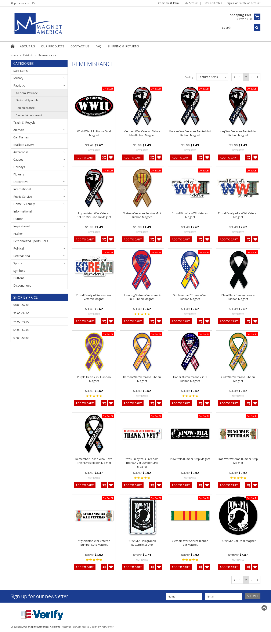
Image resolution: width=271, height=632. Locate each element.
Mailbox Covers (24, 145)
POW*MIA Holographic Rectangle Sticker (142, 542)
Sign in (231, 3)
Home (14, 55)
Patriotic (28, 55)
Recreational (21, 256)
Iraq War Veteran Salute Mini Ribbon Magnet (238, 133)
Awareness (20, 152)
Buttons (18, 278)
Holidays (19, 167)
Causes (18, 159)
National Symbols (27, 100)
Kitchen (18, 234)
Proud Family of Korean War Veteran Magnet (94, 297)
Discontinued (22, 285)
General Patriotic (26, 93)
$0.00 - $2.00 (21, 305)
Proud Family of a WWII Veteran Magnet (238, 215)
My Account (191, 3)
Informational (22, 211)
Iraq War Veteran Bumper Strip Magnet (238, 461)
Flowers (18, 174)
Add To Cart (85, 157)
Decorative (20, 182)
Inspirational (21, 226)
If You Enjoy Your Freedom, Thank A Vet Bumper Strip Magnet (142, 462)
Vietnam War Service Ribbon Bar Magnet (190, 542)
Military (18, 78)
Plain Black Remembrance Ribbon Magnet (238, 297)
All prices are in (23, 3)
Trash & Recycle (24, 122)
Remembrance (25, 108)
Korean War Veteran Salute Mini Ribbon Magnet (190, 133)
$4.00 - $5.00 (21, 321)
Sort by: (189, 77)
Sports (17, 263)
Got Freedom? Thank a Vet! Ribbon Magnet (190, 297)
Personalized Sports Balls (30, 241)
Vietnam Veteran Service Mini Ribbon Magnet (142, 215)
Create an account (249, 3)
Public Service (22, 197)
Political (18, 248)
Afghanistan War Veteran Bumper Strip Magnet (94, 542)
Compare (169, 3)
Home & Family (24, 204)
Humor (18, 219)
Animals (18, 130)
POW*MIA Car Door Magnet (238, 541)
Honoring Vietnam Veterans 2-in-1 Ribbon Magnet (142, 297)
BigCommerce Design (85, 626)
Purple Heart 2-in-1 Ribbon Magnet (94, 379)
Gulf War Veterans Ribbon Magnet (238, 379)
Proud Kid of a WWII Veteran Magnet (190, 215)
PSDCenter (107, 626)
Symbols (19, 271)
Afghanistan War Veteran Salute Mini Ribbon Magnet (94, 215)
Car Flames (21, 137)
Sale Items (20, 71)
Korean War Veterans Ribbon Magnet (142, 379)
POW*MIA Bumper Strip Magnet (190, 459)
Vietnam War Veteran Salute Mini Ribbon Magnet (142, 133)
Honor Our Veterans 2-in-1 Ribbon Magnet (190, 379)
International (22, 189)
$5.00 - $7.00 (21, 330)
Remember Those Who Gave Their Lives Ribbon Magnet (93, 461)
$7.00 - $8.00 (21, 338)
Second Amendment (29, 115)
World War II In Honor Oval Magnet (94, 133)
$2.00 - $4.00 (21, 313)
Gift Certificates (212, 3)
